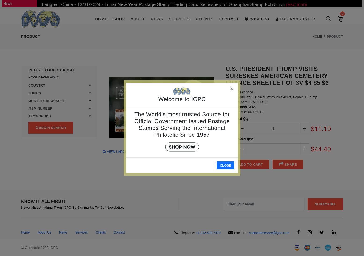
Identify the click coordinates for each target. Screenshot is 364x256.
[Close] (232, 88)
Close (225, 165)
